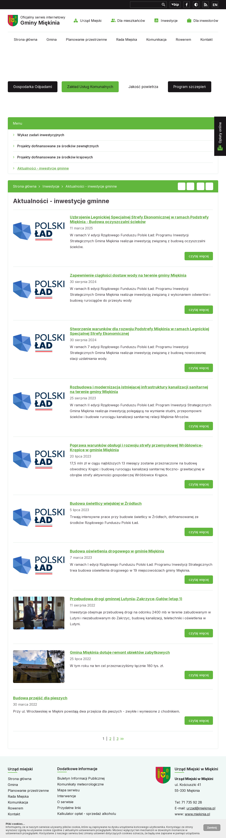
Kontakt (206, 39)
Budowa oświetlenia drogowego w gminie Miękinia (117, 551)
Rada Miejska (126, 39)
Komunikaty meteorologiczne (80, 784)
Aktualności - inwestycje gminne (43, 168)
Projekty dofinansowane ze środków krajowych (55, 157)
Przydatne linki (69, 808)
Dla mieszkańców (131, 20)
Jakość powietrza (143, 87)
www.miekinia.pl (197, 814)
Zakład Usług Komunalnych (90, 87)
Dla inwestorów (205, 20)
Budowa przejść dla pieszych (40, 698)
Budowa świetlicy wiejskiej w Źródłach (106, 503)
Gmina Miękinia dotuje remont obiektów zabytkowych (120, 652)
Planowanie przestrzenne (86, 39)
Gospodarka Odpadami (32, 87)
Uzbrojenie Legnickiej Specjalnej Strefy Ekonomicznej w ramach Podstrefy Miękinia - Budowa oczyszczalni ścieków (139, 219)
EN (215, 5)
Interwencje (66, 796)
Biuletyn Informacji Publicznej (81, 778)
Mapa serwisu (68, 790)
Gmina (52, 39)
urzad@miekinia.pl (200, 808)
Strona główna (25, 39)
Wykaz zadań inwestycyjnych (40, 135)
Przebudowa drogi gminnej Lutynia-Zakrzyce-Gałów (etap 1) (126, 599)
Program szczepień (189, 87)
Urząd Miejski (90, 20)
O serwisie (65, 802)
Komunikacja (156, 39)
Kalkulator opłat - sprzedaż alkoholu (86, 814)
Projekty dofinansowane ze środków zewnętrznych (58, 146)
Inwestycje (169, 20)
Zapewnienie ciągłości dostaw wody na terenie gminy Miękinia (128, 275)
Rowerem (183, 39)
